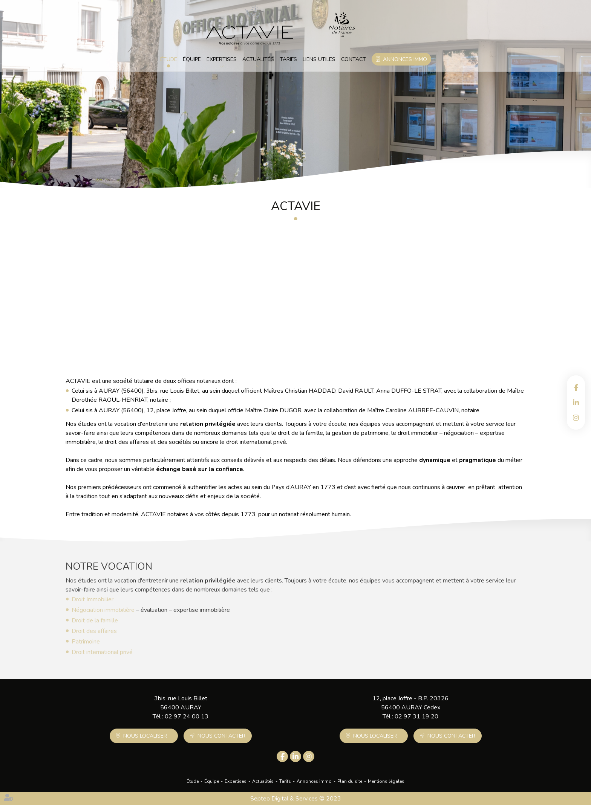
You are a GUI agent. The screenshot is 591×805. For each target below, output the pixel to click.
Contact (353, 59)
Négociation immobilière (103, 611)
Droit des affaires (94, 632)
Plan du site (349, 781)
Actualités (258, 59)
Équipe (192, 59)
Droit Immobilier (92, 601)
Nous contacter (221, 735)
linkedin (576, 402)
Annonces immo (405, 59)
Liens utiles (319, 59)
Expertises (222, 59)
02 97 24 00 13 (186, 716)
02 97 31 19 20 (416, 716)
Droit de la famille (95, 622)
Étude (168, 59)
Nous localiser (145, 735)
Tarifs (288, 59)
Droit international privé (102, 653)
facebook (576, 387)
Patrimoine (86, 643)
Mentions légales (386, 781)
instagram (576, 418)
